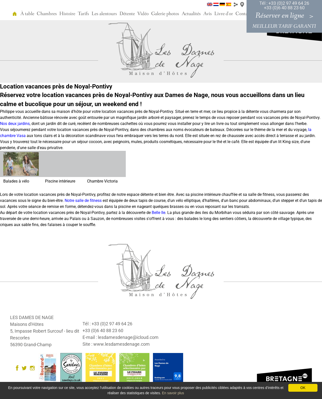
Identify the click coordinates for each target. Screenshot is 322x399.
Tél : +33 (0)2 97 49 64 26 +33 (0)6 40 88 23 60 (284, 5)
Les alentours (104, 14)
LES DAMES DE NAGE (32, 317)
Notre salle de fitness (83, 200)
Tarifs (83, 14)
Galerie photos (165, 14)
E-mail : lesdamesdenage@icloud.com (120, 337)
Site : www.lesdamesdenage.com (116, 344)
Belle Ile (158, 212)
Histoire (67, 14)
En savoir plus (173, 393)
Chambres (47, 14)
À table (27, 14)
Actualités (191, 14)
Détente (127, 14)
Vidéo (143, 14)
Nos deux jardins (15, 123)
